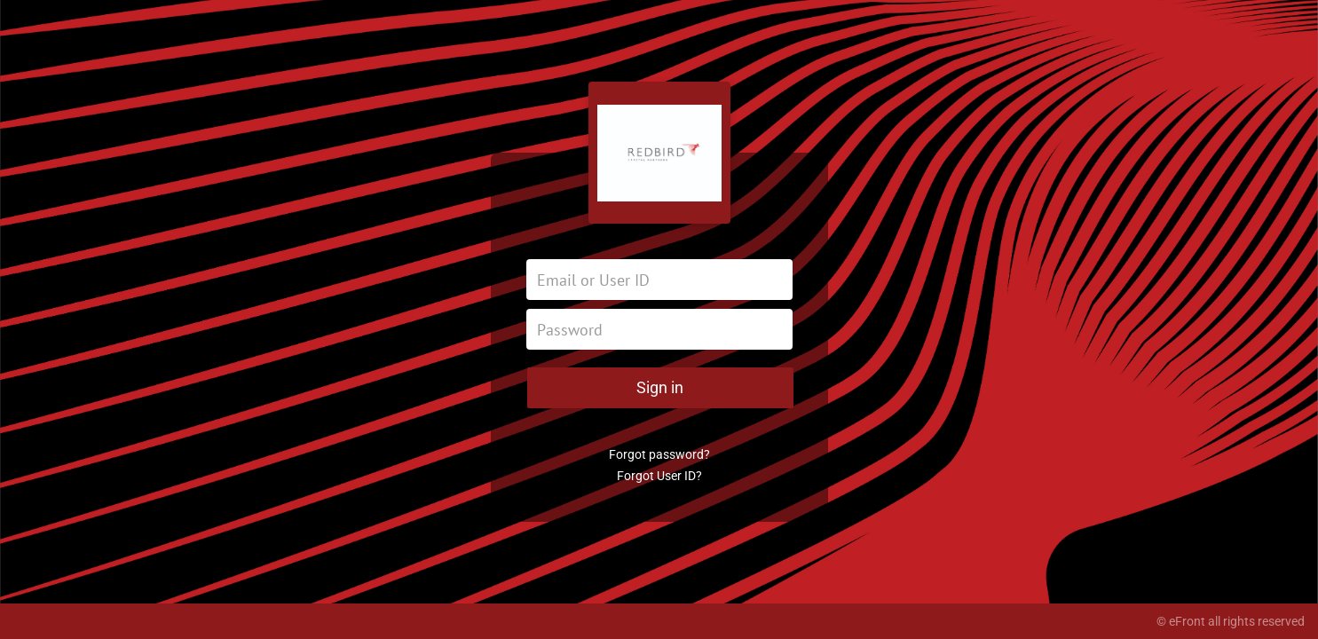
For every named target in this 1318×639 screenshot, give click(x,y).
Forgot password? (659, 454)
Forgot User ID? (659, 476)
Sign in (659, 387)
